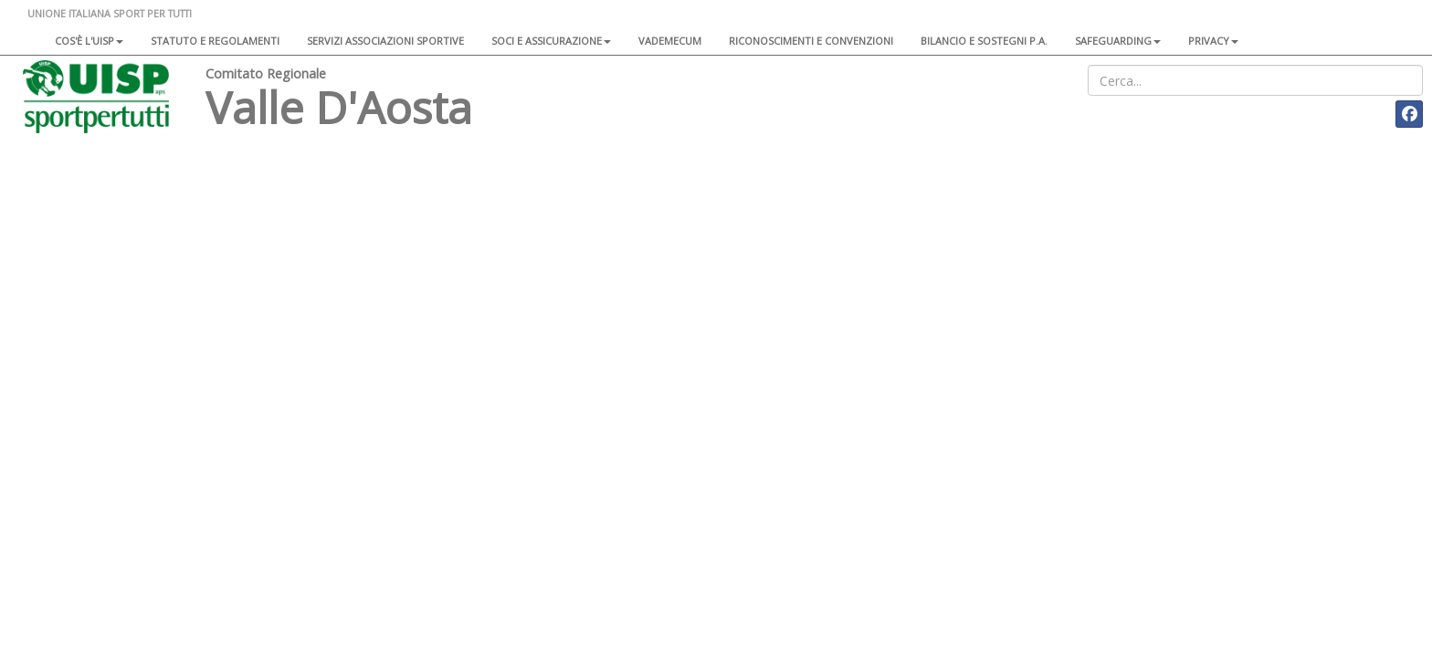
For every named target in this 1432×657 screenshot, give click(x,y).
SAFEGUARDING (1118, 40)
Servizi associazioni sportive (385, 40)
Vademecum (669, 40)
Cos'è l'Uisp (89, 40)
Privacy (1213, 40)
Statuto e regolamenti (215, 40)
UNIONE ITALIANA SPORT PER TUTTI (109, 13)
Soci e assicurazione (551, 40)
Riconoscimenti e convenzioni (811, 40)
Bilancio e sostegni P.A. (984, 40)
